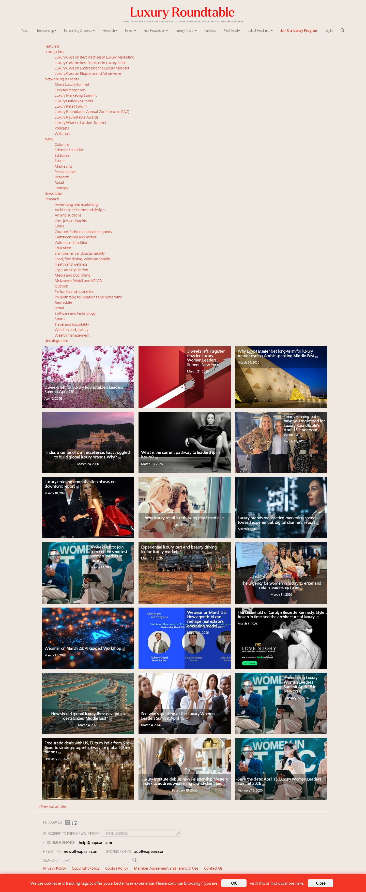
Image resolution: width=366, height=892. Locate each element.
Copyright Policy (86, 869)
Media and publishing (72, 276)
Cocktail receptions (70, 90)
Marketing (63, 167)
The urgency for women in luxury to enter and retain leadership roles (281, 586)
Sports (60, 319)
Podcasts (62, 129)
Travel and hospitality (72, 325)
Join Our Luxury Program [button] (298, 30)
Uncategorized (56, 341)
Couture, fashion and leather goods (83, 232)
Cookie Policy (116, 869)
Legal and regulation (71, 270)
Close (321, 884)
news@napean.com (81, 852)
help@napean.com (95, 843)
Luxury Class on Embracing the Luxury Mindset (92, 68)
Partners (210, 30)
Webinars (62, 134)
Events (60, 161)
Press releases (65, 172)
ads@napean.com (149, 852)
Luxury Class (54, 52)
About (25, 30)
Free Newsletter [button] (156, 30)
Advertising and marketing (76, 205)
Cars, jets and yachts (71, 221)
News (49, 139)
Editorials (62, 156)
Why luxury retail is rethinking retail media (185, 518)
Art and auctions (68, 216)
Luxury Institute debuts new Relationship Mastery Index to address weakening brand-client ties (184, 782)
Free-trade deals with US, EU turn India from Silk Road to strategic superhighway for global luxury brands (87, 747)
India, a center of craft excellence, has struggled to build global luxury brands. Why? (88, 455)
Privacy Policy (54, 869)
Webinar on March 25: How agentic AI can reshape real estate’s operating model (206, 619)
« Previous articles (52, 807)
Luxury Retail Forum (70, 107)
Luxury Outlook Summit (74, 101)
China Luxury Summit (72, 85)
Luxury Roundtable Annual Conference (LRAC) (92, 112)
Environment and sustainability (80, 254)
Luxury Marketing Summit (76, 96)
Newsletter (53, 194)
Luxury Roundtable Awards (76, 118)
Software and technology (75, 314)
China (59, 226)
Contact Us (213, 869)
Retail (59, 183)
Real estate (63, 303)
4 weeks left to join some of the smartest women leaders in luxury (108, 554)
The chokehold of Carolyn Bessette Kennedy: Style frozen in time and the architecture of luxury (281, 615)
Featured (51, 47)
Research (62, 177)
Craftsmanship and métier (75, 237)
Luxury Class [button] (186, 30)
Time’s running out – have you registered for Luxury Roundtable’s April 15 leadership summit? (304, 426)
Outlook (61, 287)
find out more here (286, 884)
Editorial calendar (69, 150)
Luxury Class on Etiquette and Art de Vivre (88, 74)
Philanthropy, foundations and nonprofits (88, 297)
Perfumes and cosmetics (74, 292)
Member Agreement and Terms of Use (166, 869)
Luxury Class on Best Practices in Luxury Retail (91, 63)
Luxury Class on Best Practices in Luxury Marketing (94, 58)
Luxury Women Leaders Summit (80, 123)
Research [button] (109, 30)
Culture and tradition (71, 243)
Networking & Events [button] (79, 30)
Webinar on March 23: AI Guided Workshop (85, 649)
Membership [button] (46, 30)
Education (63, 248)
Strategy (61, 188)
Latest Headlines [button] (260, 30)
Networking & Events (61, 79)
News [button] (130, 30)
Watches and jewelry (71, 330)
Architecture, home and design (79, 210)
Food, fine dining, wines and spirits (83, 259)
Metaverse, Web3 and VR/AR (78, 281)
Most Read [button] (232, 30)
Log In (329, 30)
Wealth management (72, 336)
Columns (62, 145)
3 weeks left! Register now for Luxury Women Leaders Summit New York (205, 358)
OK (234, 884)
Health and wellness (71, 265)
